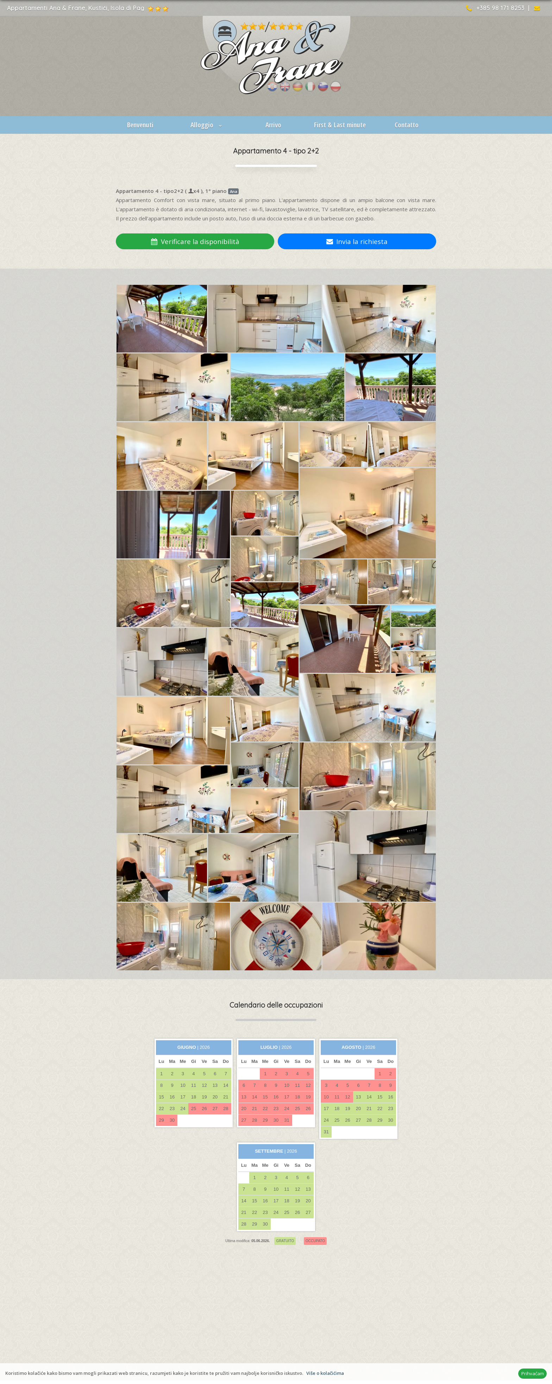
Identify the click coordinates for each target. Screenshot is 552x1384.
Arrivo (273, 125)
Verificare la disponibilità (195, 241)
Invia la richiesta (357, 241)
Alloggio (206, 125)
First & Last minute (340, 125)
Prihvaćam (532, 1373)
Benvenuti (140, 125)
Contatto (407, 125)
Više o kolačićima (325, 1373)
